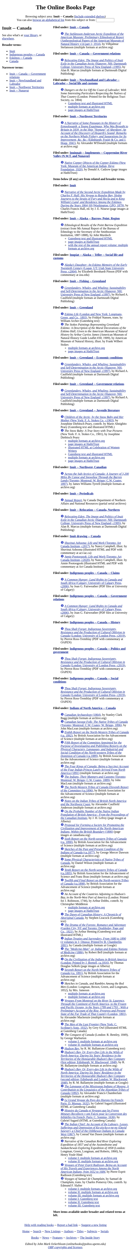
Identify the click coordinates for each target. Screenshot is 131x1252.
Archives (71, 1237)
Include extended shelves (90, 16)
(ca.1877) (92, 851)
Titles (80, 1231)
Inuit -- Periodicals (81, 493)
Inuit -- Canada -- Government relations (95, 53)
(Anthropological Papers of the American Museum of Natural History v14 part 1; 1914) (92, 38)
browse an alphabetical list (48, 20)
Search (37, 1231)
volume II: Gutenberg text (83, 1202)
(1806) (92, 828)
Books (35, 1237)
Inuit (12, 51)
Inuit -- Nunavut (19, 90)
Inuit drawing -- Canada (85, 536)
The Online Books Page (65, 7)
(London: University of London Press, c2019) (93, 632)
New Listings (53, 1231)
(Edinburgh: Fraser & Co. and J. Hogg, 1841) (94, 133)
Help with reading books (39, 1225)
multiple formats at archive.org (86, 106)
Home (26, 1231)
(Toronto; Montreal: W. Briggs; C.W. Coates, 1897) (95, 478)
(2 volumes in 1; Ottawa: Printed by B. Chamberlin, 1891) (93, 942)
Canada (13, 61)
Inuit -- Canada (79, 27)
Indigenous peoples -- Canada (27, 54)
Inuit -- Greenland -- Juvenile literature (95, 410)
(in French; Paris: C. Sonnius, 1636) (94, 1114)
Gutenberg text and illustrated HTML (90, 103)
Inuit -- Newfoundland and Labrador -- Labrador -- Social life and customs (86, 81)
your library (31, 35)
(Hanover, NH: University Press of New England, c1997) (93, 291)
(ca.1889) (94, 749)
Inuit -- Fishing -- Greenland (88, 281)
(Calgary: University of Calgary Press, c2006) (91, 583)
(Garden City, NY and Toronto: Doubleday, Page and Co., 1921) (93, 928)
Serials (105, 1231)
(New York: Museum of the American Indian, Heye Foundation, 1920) (93, 166)
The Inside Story (90, 1237)
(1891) (95, 770)
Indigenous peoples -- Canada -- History (95, 622)
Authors (69, 1231)
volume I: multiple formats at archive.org (92, 1041)
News (45, 1237)
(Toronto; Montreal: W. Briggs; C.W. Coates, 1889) (93, 778)
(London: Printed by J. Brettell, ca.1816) (94, 961)
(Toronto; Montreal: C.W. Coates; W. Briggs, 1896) (94, 723)
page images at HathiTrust (83, 110)
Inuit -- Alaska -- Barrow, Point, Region (95, 218)
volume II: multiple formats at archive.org (93, 1044)
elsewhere (8, 38)
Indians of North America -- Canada (93, 708)
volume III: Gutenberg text (84, 1205)
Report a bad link (67, 1225)
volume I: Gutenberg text (83, 1198)
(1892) (95, 1090)
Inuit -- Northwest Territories (26, 87)
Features (57, 1237)
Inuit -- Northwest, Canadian (88, 467)
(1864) (82, 714)
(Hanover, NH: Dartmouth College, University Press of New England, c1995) (94, 63)
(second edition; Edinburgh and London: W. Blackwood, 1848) (94, 1076)
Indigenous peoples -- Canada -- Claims (95, 572)
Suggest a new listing (93, 1225)
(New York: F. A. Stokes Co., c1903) (92, 418)
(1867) (94, 1129)
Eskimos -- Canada (20, 57)
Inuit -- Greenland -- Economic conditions (96, 357)
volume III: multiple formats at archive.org (93, 1195)
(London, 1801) (94, 1007)
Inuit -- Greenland (81, 307)
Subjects (92, 1231)
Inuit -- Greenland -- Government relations (97, 384)
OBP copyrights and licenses (65, 1247)
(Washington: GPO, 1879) (93, 198)
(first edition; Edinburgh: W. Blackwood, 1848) (93, 1057)
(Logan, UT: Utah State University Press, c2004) (94, 268)
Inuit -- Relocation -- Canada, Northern (95, 509)
